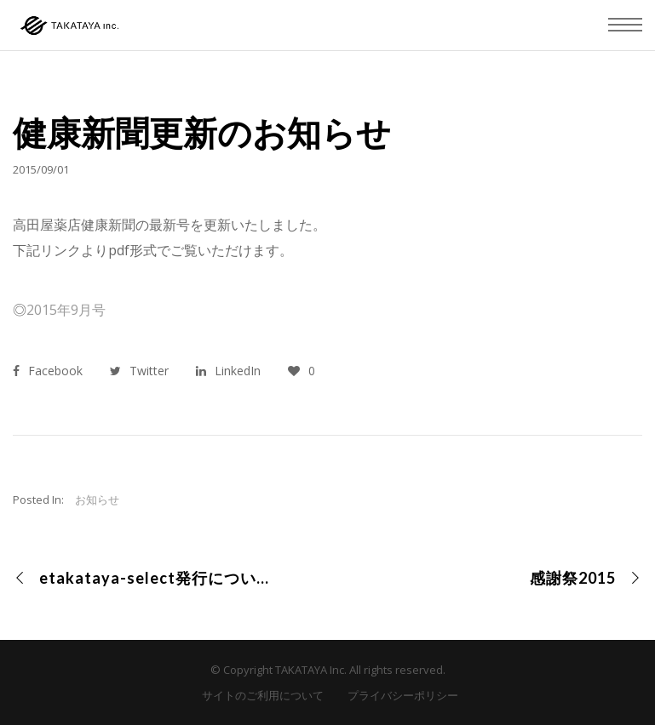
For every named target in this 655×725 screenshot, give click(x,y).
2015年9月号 (66, 309)
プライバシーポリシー (403, 695)
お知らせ (97, 499)
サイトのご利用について (263, 695)
